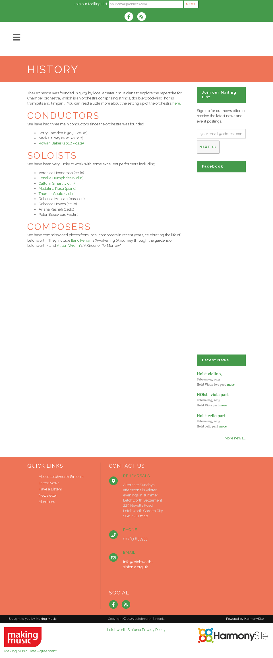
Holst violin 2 (209, 373)
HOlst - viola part (213, 394)
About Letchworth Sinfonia (61, 476)
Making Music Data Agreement (30, 651)
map (144, 516)
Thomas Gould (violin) (57, 194)
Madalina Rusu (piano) (57, 188)
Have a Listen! (50, 489)
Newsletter (48, 495)
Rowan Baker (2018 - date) (61, 143)
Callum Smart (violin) (57, 183)
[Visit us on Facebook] (130, 17)
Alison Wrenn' (69, 245)
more (231, 384)
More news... (235, 438)
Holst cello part (211, 415)
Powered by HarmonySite (245, 619)
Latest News (49, 483)
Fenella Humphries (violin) (61, 178)
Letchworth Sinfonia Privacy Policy (136, 630)
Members (47, 502)
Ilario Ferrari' (81, 240)
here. (176, 103)
